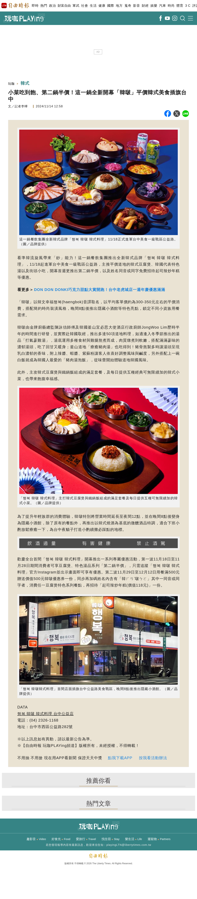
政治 (52, 5)
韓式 (25, 83)
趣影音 (36, 839)
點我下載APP (120, 758)
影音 (136, 5)
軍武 (76, 5)
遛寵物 (159, 839)
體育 (179, 5)
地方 (119, 5)
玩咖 (11, 83)
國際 (110, 5)
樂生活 (133, 839)
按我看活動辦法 (153, 758)
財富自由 (64, 5)
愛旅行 (86, 839)
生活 (93, 5)
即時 (35, 5)
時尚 (171, 5)
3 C (187, 5)
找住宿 (110, 839)
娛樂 (153, 5)
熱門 (43, 5)
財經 (145, 5)
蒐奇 (127, 5)
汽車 (162, 5)
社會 (84, 5)
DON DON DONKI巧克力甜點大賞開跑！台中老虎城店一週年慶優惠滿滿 (99, 290)
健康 (101, 5)
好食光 (61, 839)
